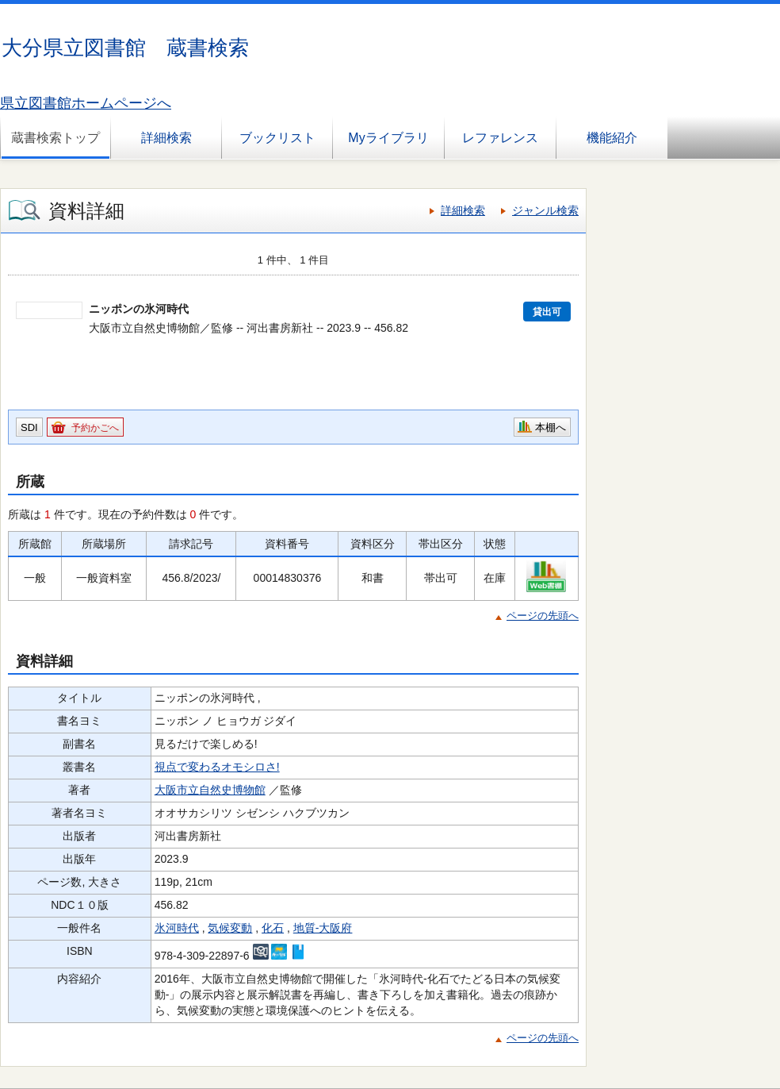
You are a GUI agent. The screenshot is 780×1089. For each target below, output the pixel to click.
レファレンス (500, 137)
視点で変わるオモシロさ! (217, 766)
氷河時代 (177, 928)
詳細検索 (166, 137)
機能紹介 (612, 137)
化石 (273, 928)
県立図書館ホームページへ (85, 103)
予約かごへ (95, 427)
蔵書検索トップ (55, 137)
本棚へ (550, 427)
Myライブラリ (388, 137)
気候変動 (230, 928)
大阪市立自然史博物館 (210, 789)
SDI (29, 427)
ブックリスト (277, 137)
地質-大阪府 (323, 928)
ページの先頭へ (543, 615)
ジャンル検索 (545, 210)
